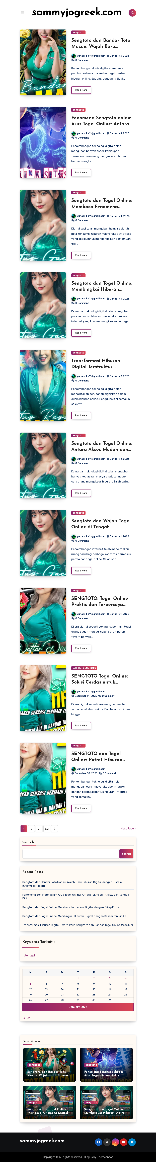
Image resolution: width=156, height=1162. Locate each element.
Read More (81, 90)
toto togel (28, 955)
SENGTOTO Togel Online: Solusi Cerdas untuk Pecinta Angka (99, 682)
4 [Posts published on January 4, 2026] (125, 978)
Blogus (88, 1157)
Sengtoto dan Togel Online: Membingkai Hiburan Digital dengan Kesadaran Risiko (74, 916)
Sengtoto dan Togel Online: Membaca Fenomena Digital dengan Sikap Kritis (101, 206)
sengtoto (78, 32)
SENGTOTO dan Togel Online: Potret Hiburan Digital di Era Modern (96, 760)
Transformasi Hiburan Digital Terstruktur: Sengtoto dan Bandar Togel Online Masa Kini (77, 925)
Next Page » (128, 828)
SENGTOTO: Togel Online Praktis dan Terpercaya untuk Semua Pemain (99, 604)
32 (46, 829)
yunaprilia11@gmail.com (88, 55)
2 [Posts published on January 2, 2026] (94, 978)
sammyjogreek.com (77, 13)
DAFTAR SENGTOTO (84, 668)
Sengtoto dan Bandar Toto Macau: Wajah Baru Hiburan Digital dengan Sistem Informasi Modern (72, 884)
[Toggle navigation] (22, 13)
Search (28, 842)
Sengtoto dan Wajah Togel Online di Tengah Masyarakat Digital (101, 527)
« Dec (26, 1018)
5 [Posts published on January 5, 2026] (30, 983)
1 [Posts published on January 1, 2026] (78, 978)
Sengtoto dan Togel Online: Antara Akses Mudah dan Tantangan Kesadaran (101, 449)
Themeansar (105, 1157)
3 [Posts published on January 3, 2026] (110, 978)
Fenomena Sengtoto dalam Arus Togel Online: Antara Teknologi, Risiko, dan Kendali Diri (75, 896)
